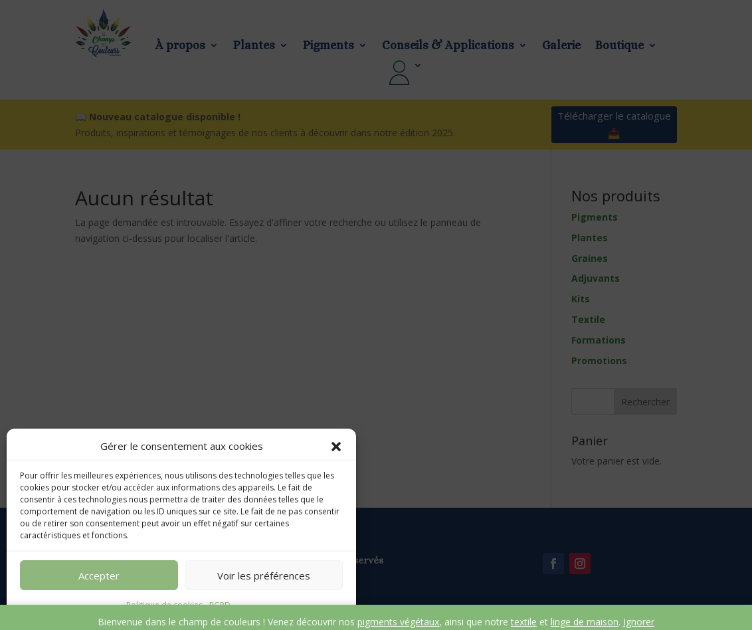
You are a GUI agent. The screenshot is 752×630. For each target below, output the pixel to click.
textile (524, 621)
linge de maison (584, 621)
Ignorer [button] (638, 621)
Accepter (99, 575)
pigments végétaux (398, 621)
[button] (336, 446)
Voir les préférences (263, 575)
